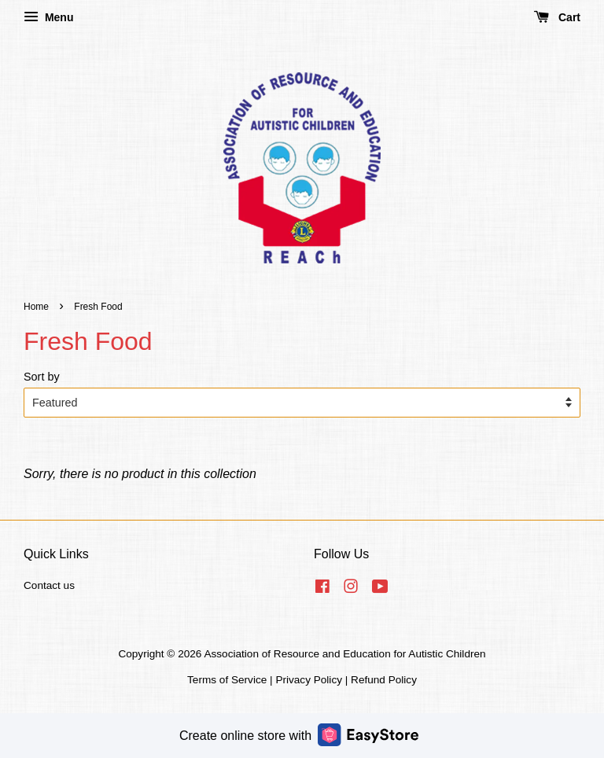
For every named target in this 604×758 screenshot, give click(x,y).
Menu (48, 17)
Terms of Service (227, 680)
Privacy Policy (308, 680)
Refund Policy (384, 680)
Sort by (42, 376)
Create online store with (298, 734)
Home (36, 306)
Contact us (49, 585)
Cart (557, 17)
